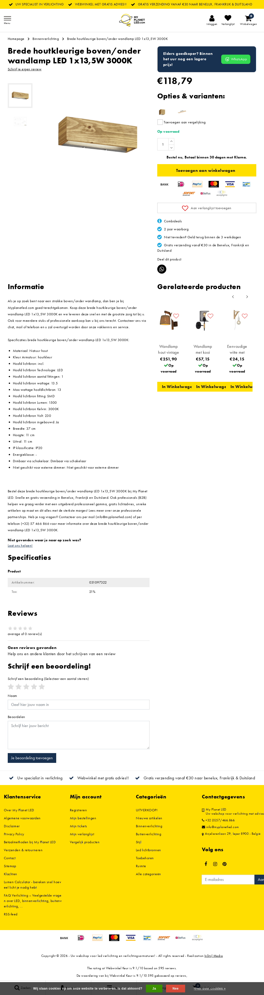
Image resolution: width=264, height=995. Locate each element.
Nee (175, 988)
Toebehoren (145, 858)
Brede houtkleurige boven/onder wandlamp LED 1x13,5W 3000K (117, 38)
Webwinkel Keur (117, 968)
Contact (9, 858)
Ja (154, 988)
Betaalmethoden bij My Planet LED (30, 842)
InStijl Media (213, 956)
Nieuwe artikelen (149, 818)
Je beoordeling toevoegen (32, 758)
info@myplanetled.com (220, 827)
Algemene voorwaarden (22, 818)
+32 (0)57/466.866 (218, 820)
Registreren (78, 810)
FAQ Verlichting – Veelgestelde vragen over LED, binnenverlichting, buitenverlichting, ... (33, 900)
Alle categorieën (148, 874)
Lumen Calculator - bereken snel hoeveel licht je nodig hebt (32, 885)
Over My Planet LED (19, 810)
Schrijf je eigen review (25, 69)
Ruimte (141, 866)
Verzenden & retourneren (23, 850)
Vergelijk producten (85, 842)
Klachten (10, 874)
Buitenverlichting (148, 834)
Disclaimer (12, 826)
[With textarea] (79, 735)
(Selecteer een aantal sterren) (48, 678)
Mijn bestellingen (83, 818)
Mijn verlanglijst (82, 834)
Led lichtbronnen (148, 850)
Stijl (138, 842)
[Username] (79, 705)
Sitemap (10, 866)
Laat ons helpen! (20, 545)
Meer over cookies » (210, 988)
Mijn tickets (78, 826)
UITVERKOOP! (147, 810)
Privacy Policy (14, 834)
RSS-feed (11, 914)
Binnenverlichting (45, 38)
